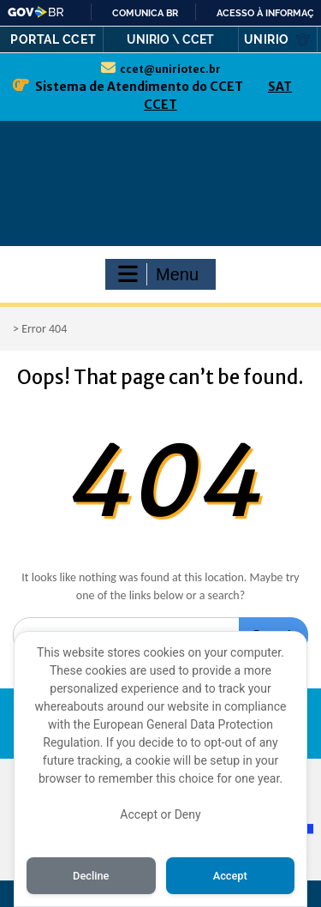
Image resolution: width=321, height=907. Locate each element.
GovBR (36, 12)
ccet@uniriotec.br (170, 69)
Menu (158, 274)
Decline (91, 875)
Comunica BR (145, 13)
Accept (230, 875)
